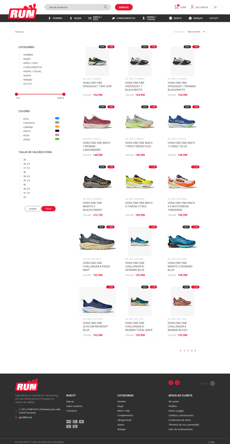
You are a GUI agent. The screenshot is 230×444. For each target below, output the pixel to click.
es (216, 7)
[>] (199, 350)
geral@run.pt (25, 417)
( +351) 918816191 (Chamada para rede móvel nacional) (39, 411)
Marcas (124, 7)
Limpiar (33, 208)
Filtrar (48, 208)
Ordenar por (179, 32)
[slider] (16, 94)
